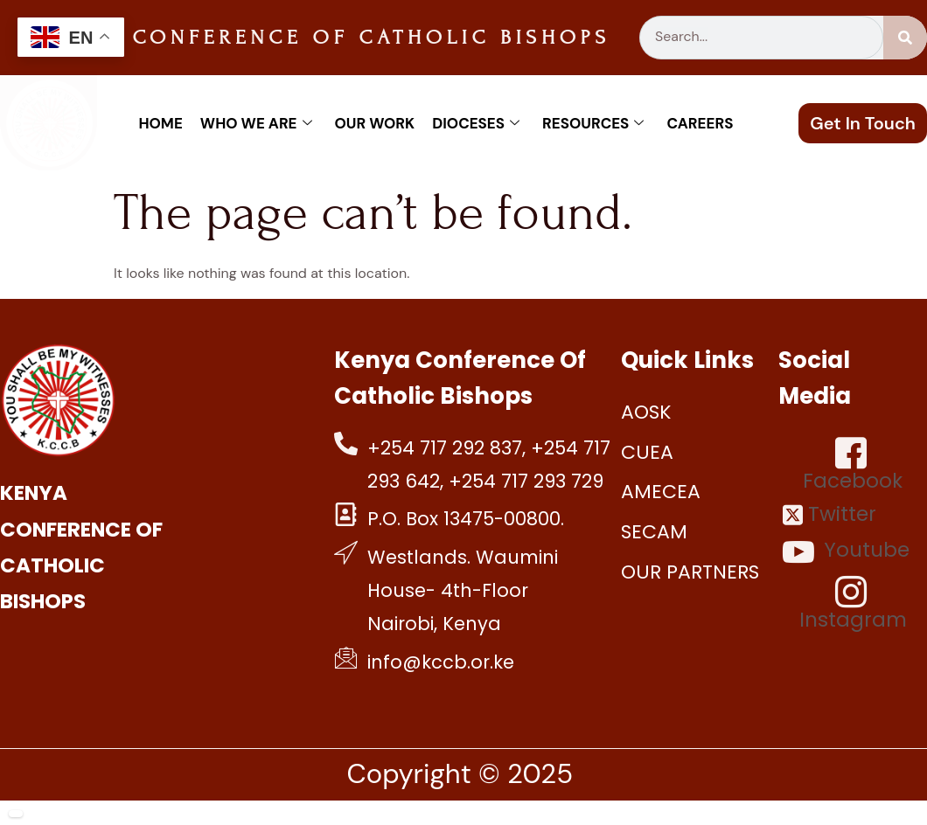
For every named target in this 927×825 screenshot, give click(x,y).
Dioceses (475, 123)
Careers (699, 123)
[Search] (905, 37)
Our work (375, 123)
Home (160, 123)
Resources (593, 123)
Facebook (853, 465)
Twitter (829, 514)
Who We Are (256, 123)
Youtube (846, 551)
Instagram (853, 604)
